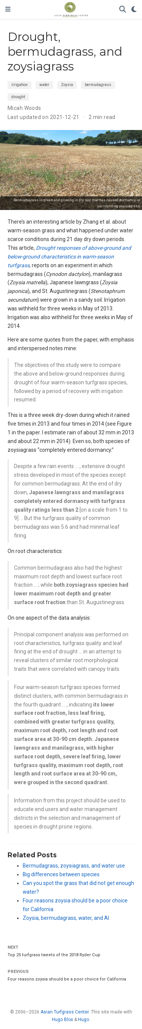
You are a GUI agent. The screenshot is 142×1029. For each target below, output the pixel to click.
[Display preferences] (134, 9)
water (44, 84)
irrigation (19, 84)
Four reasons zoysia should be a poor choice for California (67, 979)
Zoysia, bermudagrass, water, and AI (66, 918)
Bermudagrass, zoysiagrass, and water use (74, 866)
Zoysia (67, 84)
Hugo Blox (62, 1019)
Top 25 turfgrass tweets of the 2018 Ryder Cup (54, 954)
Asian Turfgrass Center (65, 1012)
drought (18, 96)
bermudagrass (98, 84)
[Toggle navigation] (8, 9)
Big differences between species (61, 874)
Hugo (83, 1019)
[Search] (122, 9)
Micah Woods (24, 108)
